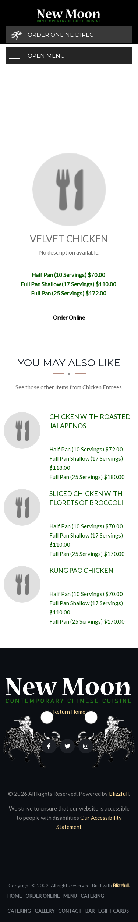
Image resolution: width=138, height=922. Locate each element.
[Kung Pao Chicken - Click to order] (24, 584)
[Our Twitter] (67, 746)
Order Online (69, 317)
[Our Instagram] (85, 746)
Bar (90, 911)
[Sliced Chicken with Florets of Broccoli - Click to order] (24, 507)
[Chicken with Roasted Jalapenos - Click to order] (24, 430)
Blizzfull (119, 793)
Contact (70, 911)
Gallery (44, 911)
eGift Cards (113, 911)
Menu (70, 896)
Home (14, 896)
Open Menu (46, 55)
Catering (92, 896)
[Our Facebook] (49, 746)
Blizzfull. (121, 886)
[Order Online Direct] (69, 34)
